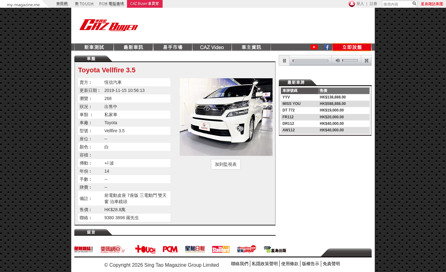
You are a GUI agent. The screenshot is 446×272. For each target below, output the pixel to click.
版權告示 (310, 263)
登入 (360, 4)
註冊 (373, 4)
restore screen (366, 60)
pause (284, 60)
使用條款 (290, 263)
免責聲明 (331, 263)
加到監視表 (226, 164)
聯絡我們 (239, 263)
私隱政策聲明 (265, 263)
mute (336, 60)
